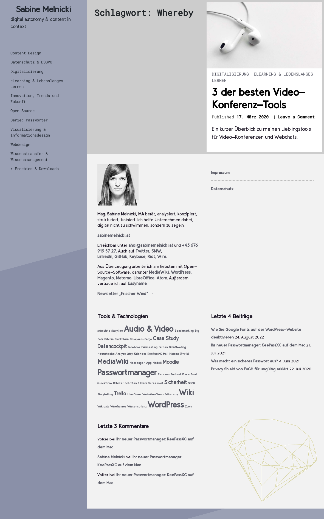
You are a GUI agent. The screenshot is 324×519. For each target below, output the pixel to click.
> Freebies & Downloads (34, 168)
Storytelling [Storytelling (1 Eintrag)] (105, 394)
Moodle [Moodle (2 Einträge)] (171, 362)
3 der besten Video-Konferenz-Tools (258, 98)
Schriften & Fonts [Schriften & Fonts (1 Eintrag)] (136, 383)
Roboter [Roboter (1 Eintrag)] (118, 383)
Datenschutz (222, 188)
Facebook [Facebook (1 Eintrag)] (134, 347)
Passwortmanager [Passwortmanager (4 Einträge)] (127, 372)
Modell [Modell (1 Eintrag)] (157, 363)
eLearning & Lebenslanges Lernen (36, 83)
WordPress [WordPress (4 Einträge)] (166, 404)
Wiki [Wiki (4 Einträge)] (186, 392)
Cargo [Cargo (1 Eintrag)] (148, 339)
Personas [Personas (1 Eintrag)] (164, 374)
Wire (161, 256)
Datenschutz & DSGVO (31, 62)
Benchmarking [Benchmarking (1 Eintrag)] (184, 330)
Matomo (123, 278)
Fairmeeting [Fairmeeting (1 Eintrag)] (149, 347)
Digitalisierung (26, 71)
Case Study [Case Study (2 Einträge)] (166, 338)
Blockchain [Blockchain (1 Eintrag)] (122, 339)
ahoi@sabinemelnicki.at (150, 245)
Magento (105, 278)
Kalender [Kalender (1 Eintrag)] (140, 354)
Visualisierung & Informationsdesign (30, 132)
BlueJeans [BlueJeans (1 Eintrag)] (136, 339)
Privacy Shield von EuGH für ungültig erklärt (249, 369)
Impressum (220, 172)
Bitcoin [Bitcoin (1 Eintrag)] (109, 339)
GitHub (120, 256)
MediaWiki (159, 272)
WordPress (181, 272)
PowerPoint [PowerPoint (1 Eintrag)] (189, 374)
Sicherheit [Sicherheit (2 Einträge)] (175, 382)
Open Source (22, 110)
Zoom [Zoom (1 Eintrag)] (188, 406)
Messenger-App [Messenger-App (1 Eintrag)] (140, 363)
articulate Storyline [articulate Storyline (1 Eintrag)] (110, 330)
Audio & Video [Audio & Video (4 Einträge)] (148, 329)
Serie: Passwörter (29, 120)
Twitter (142, 251)
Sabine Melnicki (43, 9)
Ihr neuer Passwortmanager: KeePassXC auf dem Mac (258, 345)
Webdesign (20, 144)
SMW (156, 251)
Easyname (137, 283)
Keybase (137, 256)
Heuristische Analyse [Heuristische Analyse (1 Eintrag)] (111, 354)
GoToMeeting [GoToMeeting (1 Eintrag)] (177, 347)
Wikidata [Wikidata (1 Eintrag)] (103, 406)
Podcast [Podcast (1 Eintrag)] (176, 374)
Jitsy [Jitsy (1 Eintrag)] (130, 354)
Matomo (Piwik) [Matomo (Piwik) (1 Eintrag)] (179, 354)
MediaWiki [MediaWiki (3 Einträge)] (112, 361)
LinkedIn (104, 256)
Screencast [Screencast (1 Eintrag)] (155, 383)
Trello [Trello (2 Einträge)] (120, 393)
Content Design (25, 52)
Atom (162, 278)
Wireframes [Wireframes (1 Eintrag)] (118, 406)
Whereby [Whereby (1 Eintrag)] (171, 394)
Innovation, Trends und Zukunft (34, 98)
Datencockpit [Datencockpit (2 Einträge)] (112, 346)
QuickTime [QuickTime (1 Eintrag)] (104, 383)
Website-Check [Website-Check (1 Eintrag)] (153, 394)
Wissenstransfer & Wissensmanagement (29, 156)
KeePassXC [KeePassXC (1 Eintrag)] (154, 354)
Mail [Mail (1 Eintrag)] (165, 354)
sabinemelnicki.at (113, 235)
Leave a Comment (296, 117)
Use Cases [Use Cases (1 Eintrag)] (134, 394)
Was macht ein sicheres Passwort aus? (244, 361)
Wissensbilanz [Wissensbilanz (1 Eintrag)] (136, 406)
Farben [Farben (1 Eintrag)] (163, 347)
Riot (151, 256)
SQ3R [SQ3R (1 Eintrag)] (191, 383)
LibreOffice (144, 278)
